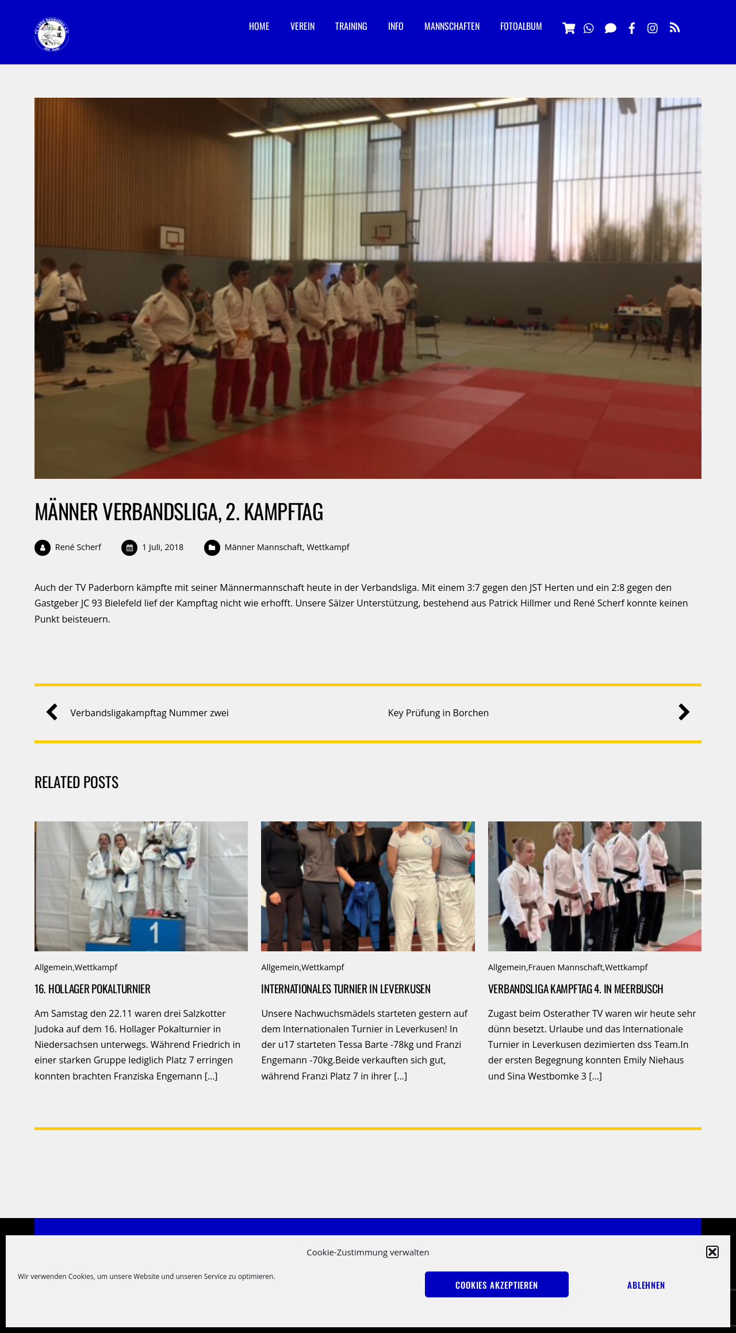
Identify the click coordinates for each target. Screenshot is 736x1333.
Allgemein (53, 967)
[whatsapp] (589, 26)
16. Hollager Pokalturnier (92, 988)
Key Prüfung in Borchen (535, 713)
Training (351, 26)
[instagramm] (653, 26)
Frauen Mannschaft (565, 967)
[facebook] (632, 26)
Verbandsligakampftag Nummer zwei (141, 713)
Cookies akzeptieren (496, 1284)
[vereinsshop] (568, 26)
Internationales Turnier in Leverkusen (345, 988)
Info (396, 26)
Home (259, 26)
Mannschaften (452, 26)
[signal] (611, 26)
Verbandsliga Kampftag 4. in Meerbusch (576, 988)
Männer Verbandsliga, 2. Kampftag (178, 511)
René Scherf (78, 546)
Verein (302, 26)
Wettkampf (327, 546)
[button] (712, 1252)
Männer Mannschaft (263, 546)
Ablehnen (646, 1284)
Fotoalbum (521, 26)
